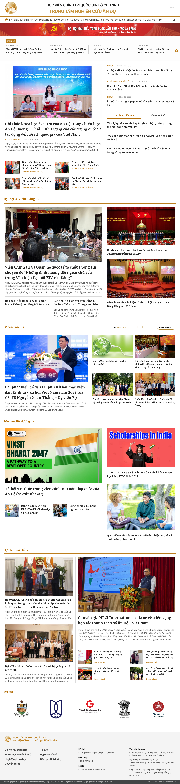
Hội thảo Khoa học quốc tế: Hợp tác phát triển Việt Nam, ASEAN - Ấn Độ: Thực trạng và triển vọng (153, 364)
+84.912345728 (85, 761)
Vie (167, 7)
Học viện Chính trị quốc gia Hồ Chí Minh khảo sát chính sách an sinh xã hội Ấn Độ (159, 671)
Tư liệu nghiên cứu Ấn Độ (51, 20)
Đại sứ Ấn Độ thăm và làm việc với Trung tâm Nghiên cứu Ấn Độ (107, 671)
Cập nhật (11, 41)
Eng (172, 7)
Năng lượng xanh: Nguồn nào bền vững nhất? (109, 363)
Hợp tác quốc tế (73, 20)
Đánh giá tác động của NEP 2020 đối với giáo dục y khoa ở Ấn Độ (35, 509)
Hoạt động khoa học (93, 20)
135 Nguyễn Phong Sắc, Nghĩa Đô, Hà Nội (96, 753)
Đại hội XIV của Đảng (19, 20)
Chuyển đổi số (134, 20)
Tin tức (34, 20)
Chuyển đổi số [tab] (158, 115)
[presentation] (176, 51)
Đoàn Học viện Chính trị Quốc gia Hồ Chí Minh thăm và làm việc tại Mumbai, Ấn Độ (155, 402)
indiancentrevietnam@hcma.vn (91, 769)
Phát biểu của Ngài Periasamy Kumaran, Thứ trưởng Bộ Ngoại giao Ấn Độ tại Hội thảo (108, 655)
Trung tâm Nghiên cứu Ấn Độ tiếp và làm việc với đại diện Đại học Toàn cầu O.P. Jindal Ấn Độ (159, 655)
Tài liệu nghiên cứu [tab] (124, 115)
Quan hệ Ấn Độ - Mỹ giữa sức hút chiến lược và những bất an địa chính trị (36, 181)
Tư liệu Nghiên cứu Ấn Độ (32, 172)
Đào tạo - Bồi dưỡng (115, 20)
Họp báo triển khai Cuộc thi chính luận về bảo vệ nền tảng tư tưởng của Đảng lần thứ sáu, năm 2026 (27, 302)
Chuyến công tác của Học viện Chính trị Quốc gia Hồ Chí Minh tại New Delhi (111, 401)
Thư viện (147, 20)
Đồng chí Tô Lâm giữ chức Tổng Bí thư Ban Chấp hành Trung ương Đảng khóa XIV (24, 52)
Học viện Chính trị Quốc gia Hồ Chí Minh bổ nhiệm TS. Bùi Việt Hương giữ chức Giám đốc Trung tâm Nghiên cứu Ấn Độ (68, 52)
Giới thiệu (157, 20)
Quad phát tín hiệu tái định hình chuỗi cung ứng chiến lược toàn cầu (87, 181)
